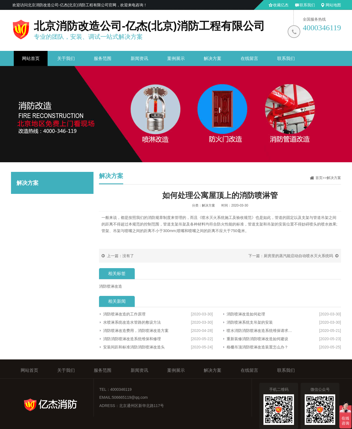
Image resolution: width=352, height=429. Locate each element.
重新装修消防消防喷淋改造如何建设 (257, 339)
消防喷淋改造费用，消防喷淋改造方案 (136, 330)
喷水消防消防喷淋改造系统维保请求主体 (261, 330)
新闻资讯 (139, 58)
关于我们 (66, 58)
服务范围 (102, 58)
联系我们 (307, 5)
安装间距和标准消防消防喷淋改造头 (134, 347)
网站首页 (31, 58)
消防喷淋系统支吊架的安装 (250, 322)
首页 (319, 178)
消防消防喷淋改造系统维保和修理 (132, 339)
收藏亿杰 (280, 5)
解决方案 (212, 58)
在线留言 (249, 58)
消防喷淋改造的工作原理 (124, 314)
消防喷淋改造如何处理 (246, 314)
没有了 (128, 256)
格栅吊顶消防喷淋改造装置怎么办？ (257, 347)
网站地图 (333, 5)
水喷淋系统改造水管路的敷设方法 (132, 322)
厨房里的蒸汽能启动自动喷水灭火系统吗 (298, 256)
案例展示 (176, 58)
